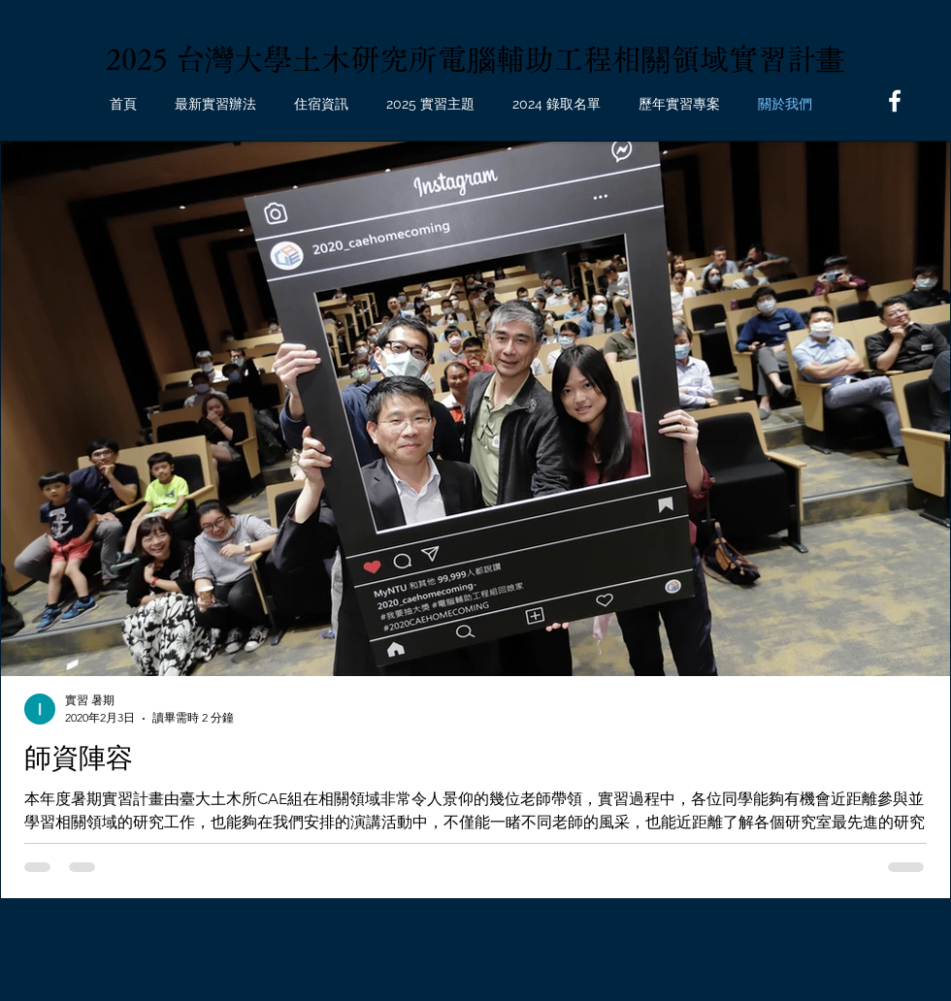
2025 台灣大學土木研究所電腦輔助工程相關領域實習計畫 (475, 59)
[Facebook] (894, 100)
